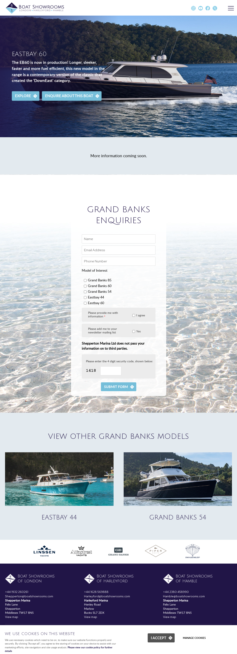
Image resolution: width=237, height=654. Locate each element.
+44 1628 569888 (96, 592)
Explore (23, 95)
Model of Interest (94, 270)
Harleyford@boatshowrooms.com (107, 596)
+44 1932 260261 (16, 592)
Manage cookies (194, 638)
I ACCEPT (158, 637)
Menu (229, 8)
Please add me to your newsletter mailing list (102, 330)
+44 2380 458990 (176, 592)
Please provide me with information (103, 314)
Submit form (116, 386)
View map (11, 617)
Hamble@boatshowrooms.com (184, 596)
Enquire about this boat (69, 95)
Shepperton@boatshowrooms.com (29, 596)
